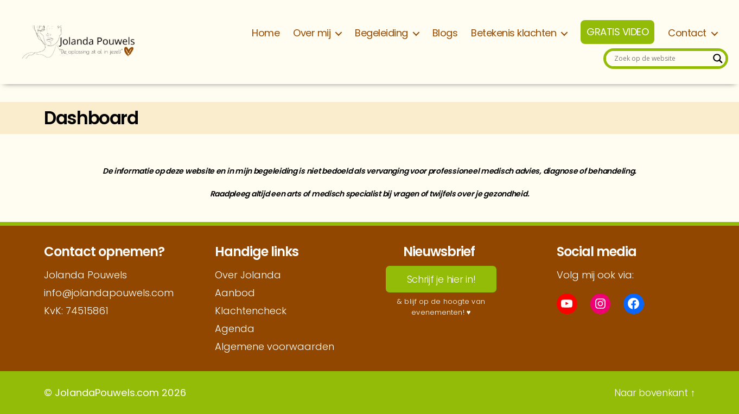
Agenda (234, 328)
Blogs (445, 33)
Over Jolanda (248, 275)
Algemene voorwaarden (274, 346)
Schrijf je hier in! (441, 279)
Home (265, 33)
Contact (687, 33)
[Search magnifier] (717, 58)
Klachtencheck (250, 310)
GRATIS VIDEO (617, 32)
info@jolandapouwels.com (109, 293)
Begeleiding (381, 33)
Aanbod (235, 293)
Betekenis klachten (513, 33)
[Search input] (661, 58)
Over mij (311, 33)
